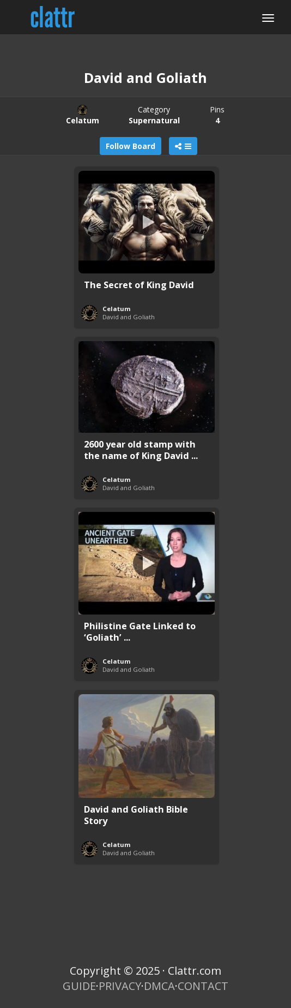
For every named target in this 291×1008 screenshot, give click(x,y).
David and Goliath (128, 317)
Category (154, 115)
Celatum (116, 309)
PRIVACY (120, 986)
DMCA (159, 986)
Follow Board (130, 146)
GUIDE (79, 986)
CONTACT (203, 986)
